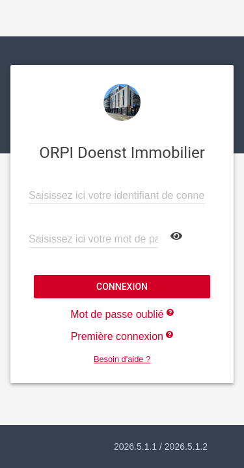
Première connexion (122, 336)
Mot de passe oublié (122, 314)
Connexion (122, 286)
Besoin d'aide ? (122, 359)
